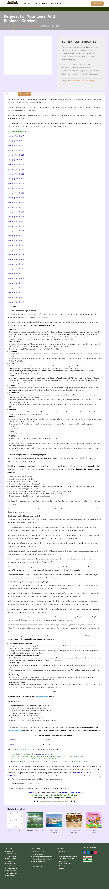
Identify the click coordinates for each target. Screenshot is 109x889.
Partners (61, 854)
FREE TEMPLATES (55, 3)
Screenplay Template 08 (15, 264)
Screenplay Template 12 (15, 283)
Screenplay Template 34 (15, 212)
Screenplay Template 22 (15, 160)
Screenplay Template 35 (15, 217)
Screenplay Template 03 (15, 240)
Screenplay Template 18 (15, 141)
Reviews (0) (24, 94)
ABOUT (30, 3)
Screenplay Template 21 (15, 155)
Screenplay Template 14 (15, 293)
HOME (24, 3)
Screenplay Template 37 (15, 226)
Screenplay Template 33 (15, 207)
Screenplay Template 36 (15, 221)
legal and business (42, 697)
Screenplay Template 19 (15, 145)
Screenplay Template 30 (15, 193)
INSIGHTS (44, 3)
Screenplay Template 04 (15, 245)
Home (6, 26)
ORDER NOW (97, 3)
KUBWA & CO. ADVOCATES (70, 792)
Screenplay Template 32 (15, 202)
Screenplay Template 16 (15, 302)
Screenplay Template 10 (15, 274)
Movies (22, 26)
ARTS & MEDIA (13, 26)
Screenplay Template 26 (15, 179)
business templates (14, 730)
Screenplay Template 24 (15, 169)
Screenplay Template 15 (15, 297)
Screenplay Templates (33, 26)
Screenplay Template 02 (15, 236)
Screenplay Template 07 (15, 259)
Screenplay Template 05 (15, 250)
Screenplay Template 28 (15, 188)
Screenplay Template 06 (15, 255)
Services (36, 3)
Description (11, 94)
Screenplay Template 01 (15, 231)
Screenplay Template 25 (15, 174)
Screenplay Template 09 (15, 269)
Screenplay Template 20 (15, 150)
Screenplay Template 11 (15, 278)
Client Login (62, 866)
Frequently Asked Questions (67, 856)
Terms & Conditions (64, 863)
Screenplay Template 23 (15, 164)
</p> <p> (54, 9)
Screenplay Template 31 (15, 198)
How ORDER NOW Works (66, 859)
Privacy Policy (62, 861)
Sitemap (61, 868)
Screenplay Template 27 (15, 183)
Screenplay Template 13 (15, 288)
